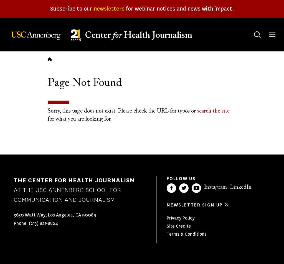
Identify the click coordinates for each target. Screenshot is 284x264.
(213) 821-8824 (43, 223)
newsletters (109, 9)
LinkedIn (241, 187)
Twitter (184, 188)
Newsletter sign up (195, 205)
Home (50, 59)
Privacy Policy (181, 218)
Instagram (215, 187)
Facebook (171, 188)
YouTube (196, 188)
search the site (213, 111)
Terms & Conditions (187, 234)
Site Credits (179, 226)
